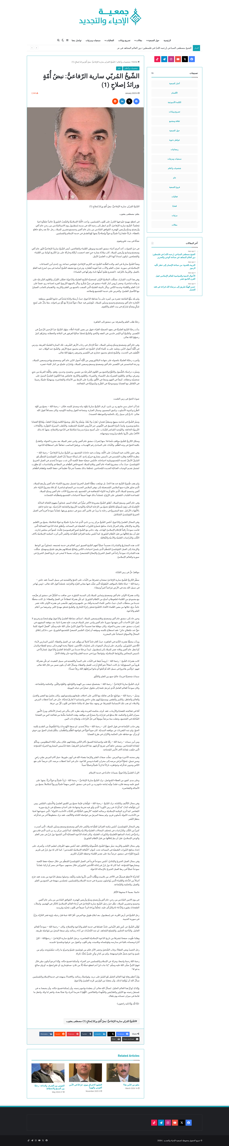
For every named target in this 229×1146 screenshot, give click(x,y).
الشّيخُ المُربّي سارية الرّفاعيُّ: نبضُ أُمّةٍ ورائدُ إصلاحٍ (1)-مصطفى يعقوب (101, 1021)
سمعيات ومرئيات (93, 40)
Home (135, 62)
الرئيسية (167, 40)
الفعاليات (110, 40)
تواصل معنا (76, 40)
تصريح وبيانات (124, 40)
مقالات (139, 40)
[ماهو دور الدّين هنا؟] (122, 1072)
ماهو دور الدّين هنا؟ (131, 1085)
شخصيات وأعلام (123, 62)
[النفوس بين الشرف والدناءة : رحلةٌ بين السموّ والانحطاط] (47, 1073)
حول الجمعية (153, 40)
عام (119, 68)
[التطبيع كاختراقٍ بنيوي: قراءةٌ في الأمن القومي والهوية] (85, 1072)
